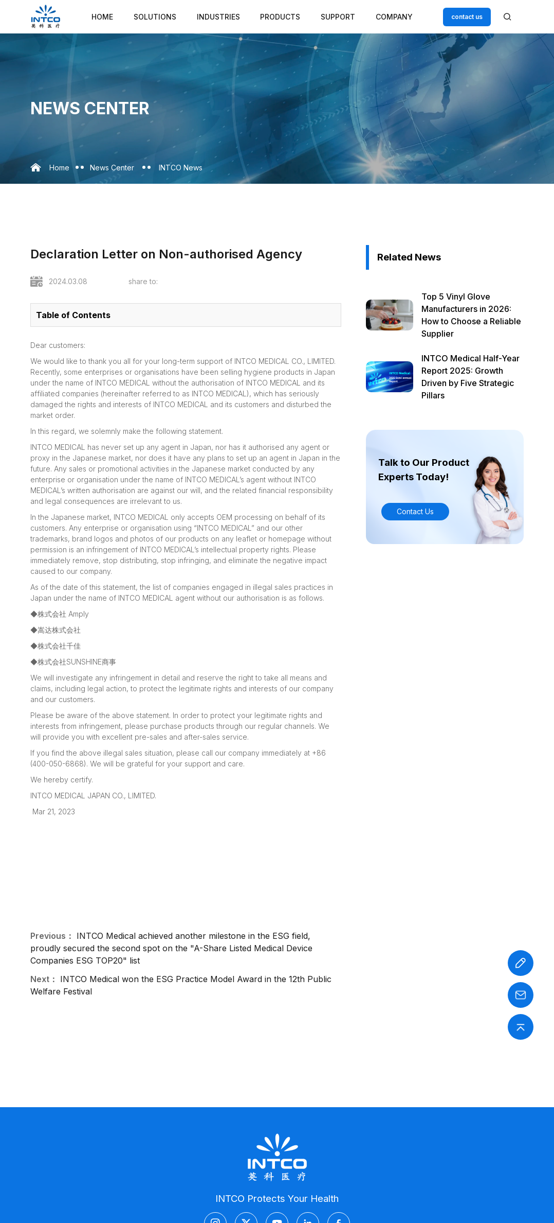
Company (394, 16)
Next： (44, 979)
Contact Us (415, 511)
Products (280, 16)
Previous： (52, 936)
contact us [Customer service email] (467, 17)
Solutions (155, 16)
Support (338, 16)
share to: (143, 281)
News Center (112, 167)
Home (102, 16)
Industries (218, 16)
